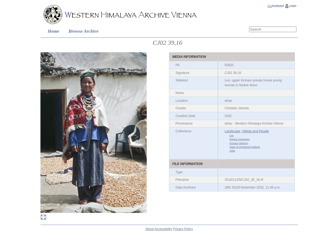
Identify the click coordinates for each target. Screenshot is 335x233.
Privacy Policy (183, 229)
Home (53, 31)
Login (292, 5)
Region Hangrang (239, 139)
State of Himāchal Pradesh (244, 146)
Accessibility (163, 229)
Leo (231, 135)
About (149, 229)
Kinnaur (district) (238, 143)
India (232, 150)
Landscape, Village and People (247, 131)
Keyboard (278, 5)
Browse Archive (84, 31)
